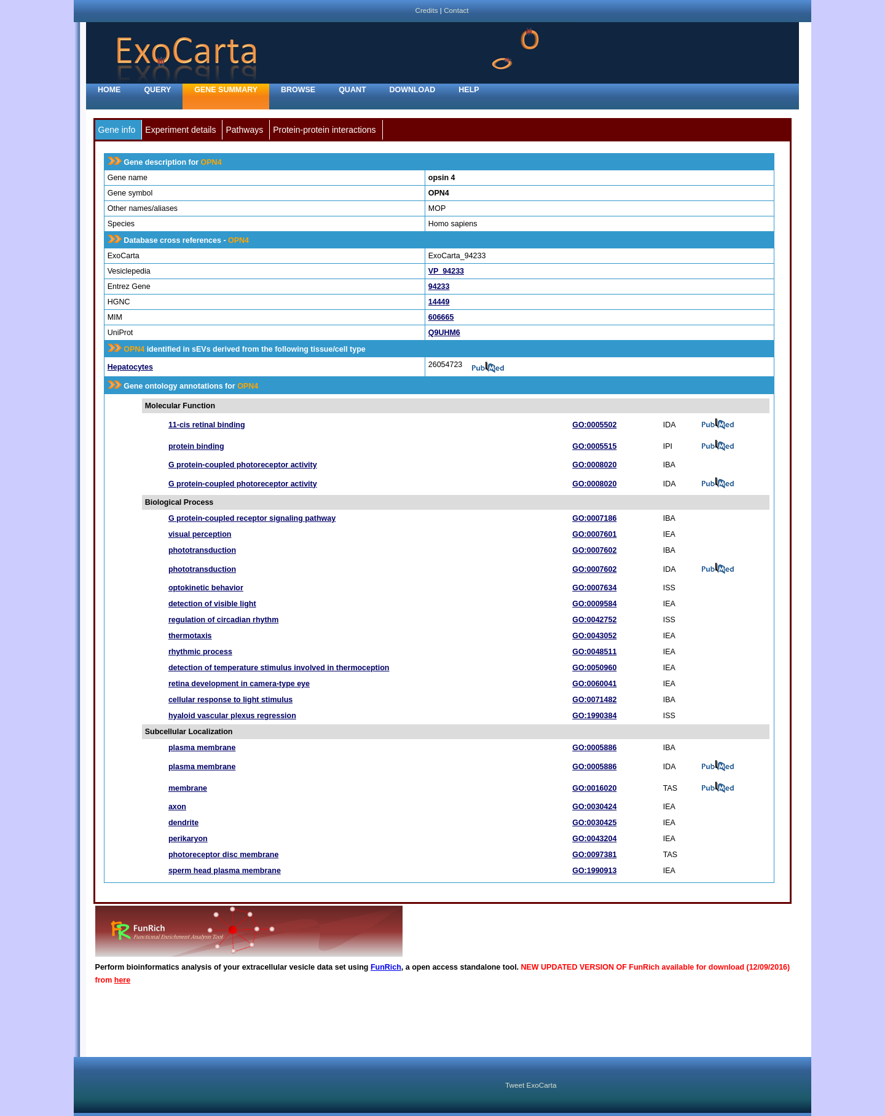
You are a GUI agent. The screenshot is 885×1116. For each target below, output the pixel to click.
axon (177, 806)
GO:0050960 (594, 667)
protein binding (196, 446)
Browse (298, 89)
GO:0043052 (594, 635)
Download (413, 89)
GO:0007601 (594, 534)
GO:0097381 (594, 854)
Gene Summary (226, 89)
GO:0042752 (594, 619)
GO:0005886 (594, 747)
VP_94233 (446, 271)
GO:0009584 (594, 604)
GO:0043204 (594, 838)
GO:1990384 (594, 715)
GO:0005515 (594, 446)
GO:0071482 (594, 699)
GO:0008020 (594, 465)
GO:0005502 (594, 425)
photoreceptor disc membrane (223, 854)
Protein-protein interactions (324, 130)
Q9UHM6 (444, 332)
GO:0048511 (594, 651)
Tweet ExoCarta (530, 1085)
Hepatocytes (130, 367)
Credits (426, 10)
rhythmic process (200, 651)
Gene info (117, 130)
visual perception (200, 534)
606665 (441, 317)
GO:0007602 (594, 550)
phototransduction (202, 550)
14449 (439, 302)
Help (468, 89)
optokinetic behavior (205, 588)
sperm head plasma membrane (224, 870)
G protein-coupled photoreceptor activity (242, 465)
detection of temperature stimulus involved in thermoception (279, 667)
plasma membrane (202, 747)
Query (157, 89)
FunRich (386, 967)
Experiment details (180, 130)
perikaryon (188, 838)
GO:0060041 (594, 683)
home (109, 89)
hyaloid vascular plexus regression (232, 715)
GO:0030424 (594, 806)
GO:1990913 (594, 870)
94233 (439, 286)
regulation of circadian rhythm (223, 619)
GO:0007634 (594, 588)
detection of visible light (212, 604)
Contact (456, 10)
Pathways (244, 130)
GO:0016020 (594, 788)
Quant (352, 89)
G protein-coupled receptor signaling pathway (252, 518)
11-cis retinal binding (206, 425)
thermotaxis (190, 635)
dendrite (183, 822)
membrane (187, 788)
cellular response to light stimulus (230, 699)
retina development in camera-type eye (239, 683)
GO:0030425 (594, 822)
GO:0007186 (594, 518)
